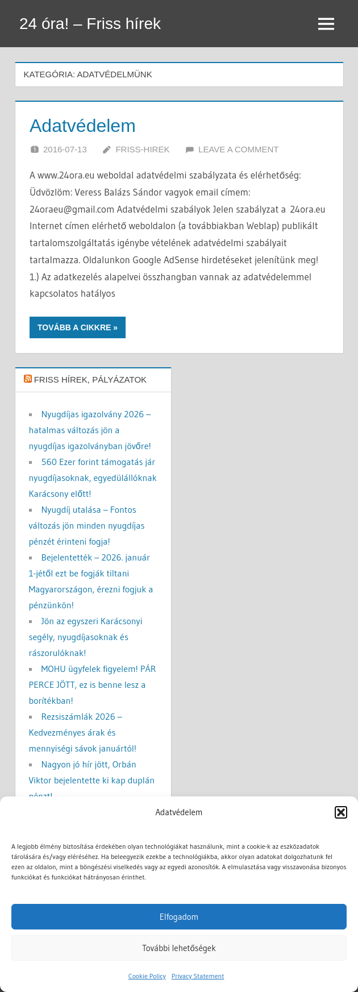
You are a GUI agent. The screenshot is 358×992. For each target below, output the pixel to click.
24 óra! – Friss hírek (90, 23)
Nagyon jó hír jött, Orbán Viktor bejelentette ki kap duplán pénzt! (92, 780)
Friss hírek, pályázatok (90, 379)
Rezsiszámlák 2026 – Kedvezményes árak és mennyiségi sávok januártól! (83, 732)
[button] (341, 812)
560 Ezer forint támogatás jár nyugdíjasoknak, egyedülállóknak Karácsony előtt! (93, 477)
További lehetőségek (179, 948)
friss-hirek (142, 149)
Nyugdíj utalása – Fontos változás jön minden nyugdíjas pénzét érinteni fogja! (87, 525)
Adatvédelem (83, 125)
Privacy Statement (198, 976)
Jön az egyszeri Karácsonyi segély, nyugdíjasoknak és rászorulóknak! (86, 636)
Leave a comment (238, 149)
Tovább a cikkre (74, 327)
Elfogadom (179, 916)
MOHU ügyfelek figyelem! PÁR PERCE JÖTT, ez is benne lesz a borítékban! (92, 684)
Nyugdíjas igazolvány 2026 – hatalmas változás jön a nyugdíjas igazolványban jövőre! (90, 429)
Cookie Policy (147, 976)
